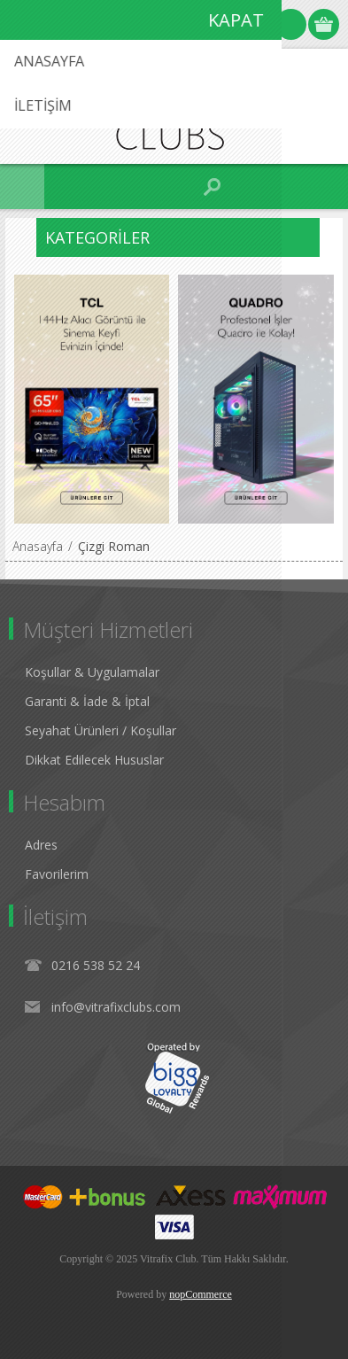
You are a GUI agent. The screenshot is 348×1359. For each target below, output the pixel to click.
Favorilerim (57, 874)
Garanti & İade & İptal (87, 701)
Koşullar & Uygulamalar (92, 672)
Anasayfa (37, 546)
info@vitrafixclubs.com (116, 1006)
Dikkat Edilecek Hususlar (94, 759)
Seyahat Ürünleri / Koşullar (100, 730)
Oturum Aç (290, 24)
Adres (41, 844)
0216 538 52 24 (95, 965)
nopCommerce (200, 1294)
